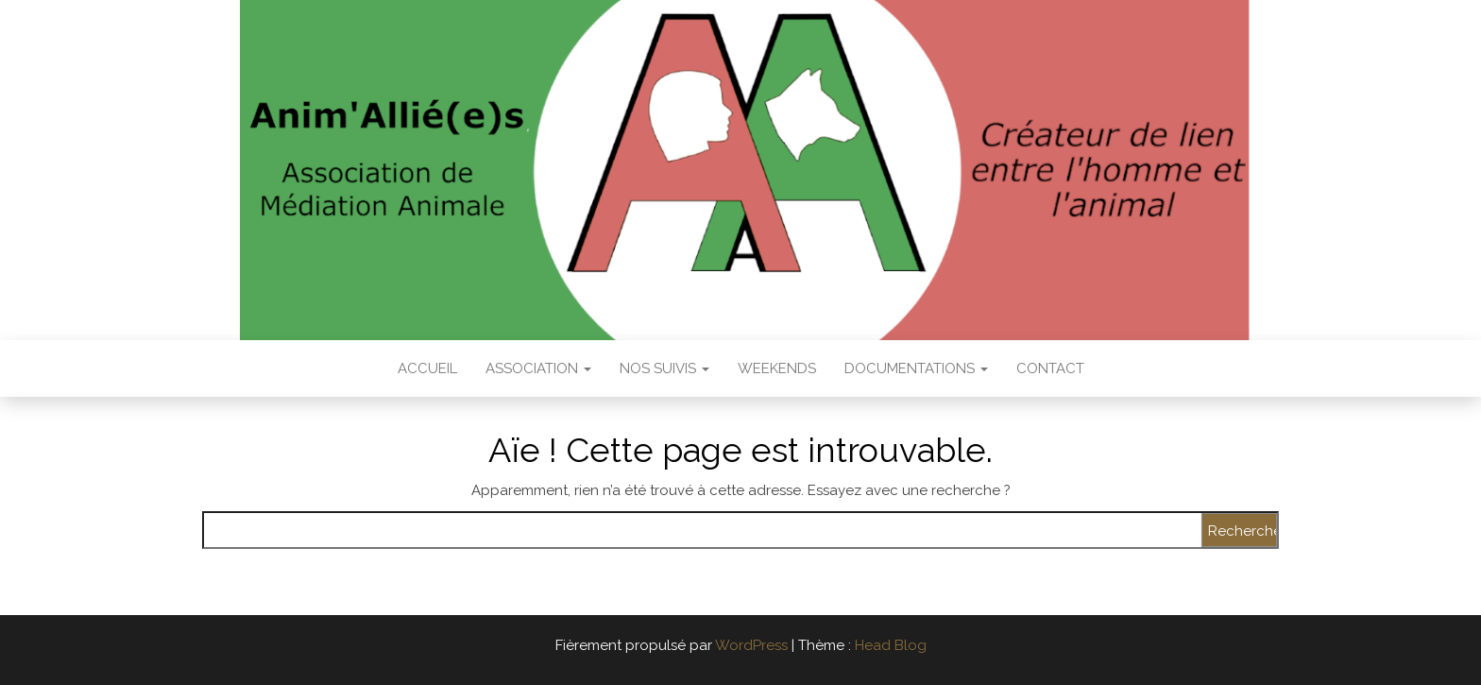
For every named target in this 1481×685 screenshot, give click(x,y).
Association (538, 368)
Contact (1050, 368)
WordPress (751, 645)
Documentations (916, 368)
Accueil (427, 368)
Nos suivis (664, 368)
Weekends (777, 368)
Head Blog (891, 645)
